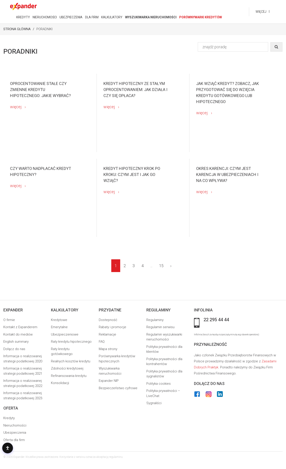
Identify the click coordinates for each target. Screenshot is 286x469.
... (151, 265)
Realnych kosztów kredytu (70, 361)
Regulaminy (155, 320)
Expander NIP (109, 381)
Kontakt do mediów (18, 334)
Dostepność (108, 320)
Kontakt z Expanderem (20, 327)
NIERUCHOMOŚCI (44, 17)
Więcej (260, 11)
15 (161, 265)
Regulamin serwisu (160, 327)
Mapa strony (108, 349)
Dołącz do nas (14, 349)
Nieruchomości (14, 425)
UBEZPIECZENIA (70, 17)
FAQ (102, 342)
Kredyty (9, 418)
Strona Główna (17, 29)
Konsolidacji (60, 383)
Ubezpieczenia (14, 433)
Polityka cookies (158, 384)
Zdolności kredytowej (67, 368)
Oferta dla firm (14, 440)
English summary (16, 342)
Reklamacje (107, 334)
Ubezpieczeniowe (64, 334)
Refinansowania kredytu (68, 376)
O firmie (9, 320)
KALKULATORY (111, 17)
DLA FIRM (91, 17)
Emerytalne (59, 327)
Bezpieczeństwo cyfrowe (118, 388)
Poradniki (44, 29)
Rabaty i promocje (112, 327)
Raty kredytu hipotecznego (71, 342)
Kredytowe (59, 320)
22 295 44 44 (216, 319)
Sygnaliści (154, 403)
